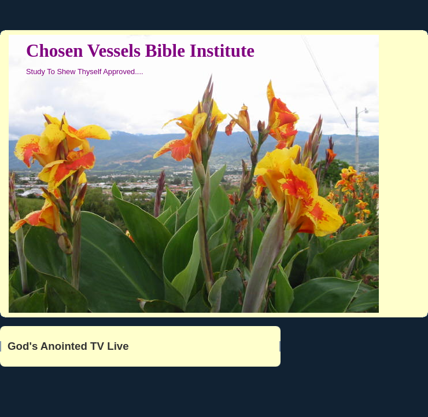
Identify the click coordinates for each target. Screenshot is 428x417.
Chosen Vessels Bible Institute (140, 51)
